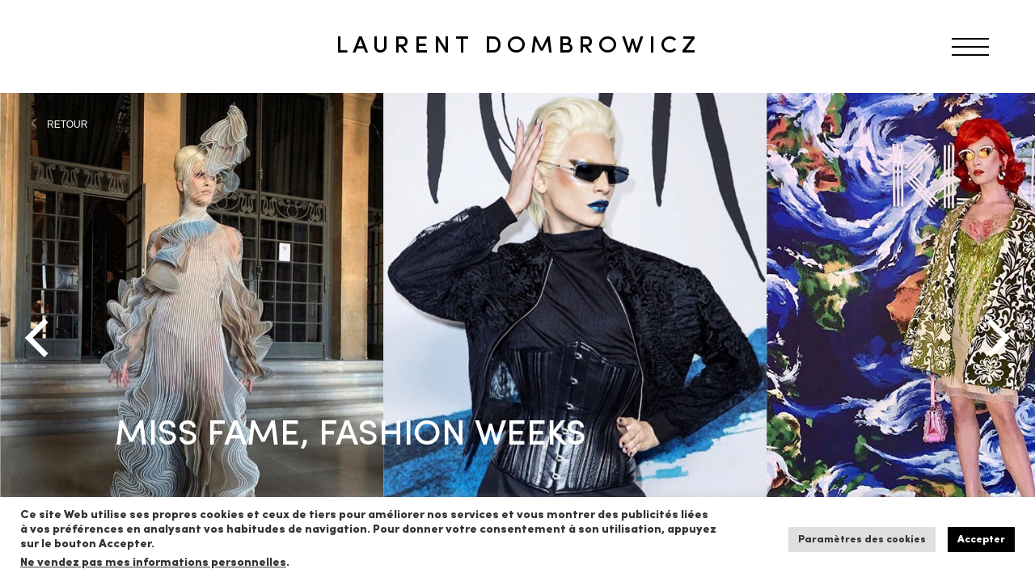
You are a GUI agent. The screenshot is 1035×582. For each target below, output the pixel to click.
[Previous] (40, 338)
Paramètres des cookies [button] (862, 539)
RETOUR (67, 124)
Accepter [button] (981, 539)
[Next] (994, 338)
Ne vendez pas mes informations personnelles (153, 563)
